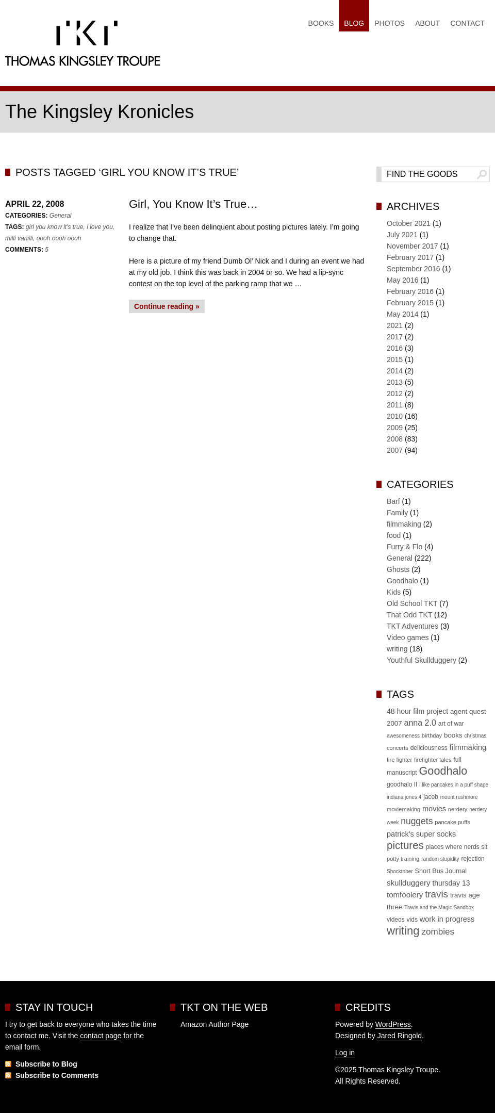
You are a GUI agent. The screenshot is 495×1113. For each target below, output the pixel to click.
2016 (395, 348)
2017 (395, 337)
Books (321, 23)
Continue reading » (167, 306)
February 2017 (410, 257)
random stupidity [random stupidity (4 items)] (440, 859)
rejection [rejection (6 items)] (472, 858)
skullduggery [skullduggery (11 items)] (408, 882)
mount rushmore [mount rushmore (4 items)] (459, 797)
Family (397, 513)
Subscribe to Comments (56, 1075)
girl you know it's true (55, 227)
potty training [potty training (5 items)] (403, 859)
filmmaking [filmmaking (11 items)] (468, 747)
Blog (354, 23)
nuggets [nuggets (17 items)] (417, 821)
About (427, 23)
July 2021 (402, 235)
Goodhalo (402, 581)
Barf (393, 501)
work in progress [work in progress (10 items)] (447, 919)
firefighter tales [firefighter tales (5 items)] (432, 760)
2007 (395, 450)
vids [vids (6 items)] (412, 919)
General (61, 215)
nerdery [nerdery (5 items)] (457, 809)
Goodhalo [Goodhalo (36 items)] (443, 770)
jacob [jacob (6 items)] (430, 796)
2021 (395, 325)
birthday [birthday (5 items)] (432, 735)
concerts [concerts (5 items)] (397, 748)
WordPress (393, 1024)
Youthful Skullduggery (421, 660)
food (394, 535)
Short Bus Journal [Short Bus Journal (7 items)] (441, 871)
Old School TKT (412, 603)
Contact (467, 23)
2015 (395, 359)
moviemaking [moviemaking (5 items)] (403, 809)
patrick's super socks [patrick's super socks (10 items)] (421, 834)
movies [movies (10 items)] (434, 809)
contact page (100, 1036)
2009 (395, 427)
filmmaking (404, 524)
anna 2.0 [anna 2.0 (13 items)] (420, 722)
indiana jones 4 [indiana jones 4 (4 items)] (404, 797)
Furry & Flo (404, 547)
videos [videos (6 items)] (396, 919)
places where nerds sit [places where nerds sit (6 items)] (456, 846)
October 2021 (409, 223)
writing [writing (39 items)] (403, 930)
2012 (395, 393)
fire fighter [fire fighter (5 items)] (399, 760)
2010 (395, 416)
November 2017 (412, 246)
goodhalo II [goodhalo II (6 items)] (402, 784)
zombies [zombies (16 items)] (437, 932)
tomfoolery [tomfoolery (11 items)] (405, 894)
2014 (395, 371)
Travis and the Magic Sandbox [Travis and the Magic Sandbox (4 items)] (439, 907)
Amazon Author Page (214, 1024)
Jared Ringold (399, 1036)
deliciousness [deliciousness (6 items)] (429, 747)
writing (397, 649)
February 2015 (410, 303)
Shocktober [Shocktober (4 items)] (400, 871)
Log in (345, 1053)
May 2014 (402, 314)
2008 (395, 439)
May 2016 (402, 280)
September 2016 (413, 269)
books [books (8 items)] (453, 735)
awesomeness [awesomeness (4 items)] (403, 736)
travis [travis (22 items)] (436, 894)
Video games (407, 637)
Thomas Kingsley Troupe (82, 46)
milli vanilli (19, 238)
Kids (394, 592)
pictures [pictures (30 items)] (405, 845)
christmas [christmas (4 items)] (475, 736)
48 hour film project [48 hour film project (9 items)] (417, 711)
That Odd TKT (409, 615)
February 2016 (410, 291)
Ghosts (398, 569)
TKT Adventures (412, 626)
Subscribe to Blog (46, 1064)
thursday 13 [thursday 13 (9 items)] (451, 883)
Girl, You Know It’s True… (193, 204)
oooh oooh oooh (59, 238)
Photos (389, 23)
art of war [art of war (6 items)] (451, 723)
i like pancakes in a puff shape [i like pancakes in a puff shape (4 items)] (453, 785)
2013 (395, 382)
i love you (100, 227)
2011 (395, 405)
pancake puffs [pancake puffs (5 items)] (452, 822)
